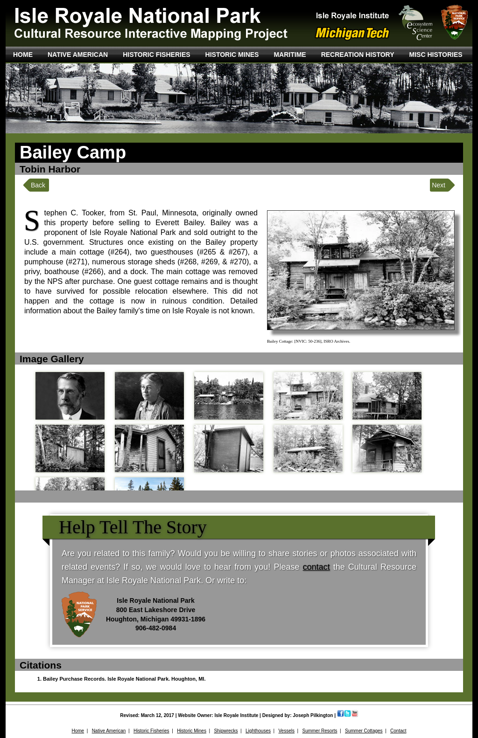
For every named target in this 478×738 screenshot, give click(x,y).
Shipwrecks (226, 730)
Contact (398, 730)
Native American (109, 730)
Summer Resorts (319, 730)
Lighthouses (258, 730)
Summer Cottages (364, 730)
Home (77, 730)
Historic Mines (191, 730)
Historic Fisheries (151, 730)
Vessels (287, 730)
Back (38, 185)
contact (316, 567)
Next (438, 185)
